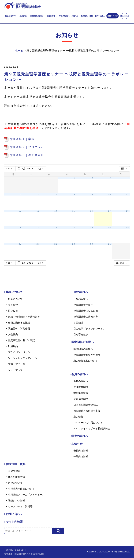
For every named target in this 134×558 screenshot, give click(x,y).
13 (37, 211)
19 (20, 227)
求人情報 (78, 416)
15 (73, 211)
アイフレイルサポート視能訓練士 (91, 428)
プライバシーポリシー (20, 352)
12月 (10, 169)
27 (37, 244)
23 (91, 227)
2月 (41, 169)
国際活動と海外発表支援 (86, 410)
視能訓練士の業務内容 (85, 316)
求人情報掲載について (85, 360)
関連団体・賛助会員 (19, 328)
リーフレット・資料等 (20, 506)
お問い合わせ (100, 16)
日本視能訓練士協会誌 (85, 404)
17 (109, 211)
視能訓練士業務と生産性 (86, 354)
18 (127, 211)
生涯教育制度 (80, 387)
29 (73, 244)
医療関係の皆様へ (37, 16)
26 (20, 244)
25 (127, 227)
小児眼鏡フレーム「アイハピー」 (26, 494)
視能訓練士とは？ (83, 304)
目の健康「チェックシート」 (89, 328)
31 (109, 244)
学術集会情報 (80, 393)
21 (55, 227)
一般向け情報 (80, 456)
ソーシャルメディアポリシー (24, 358)
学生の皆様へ (64, 16)
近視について (15, 482)
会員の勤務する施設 (19, 322)
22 (73, 227)
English (124, 16)
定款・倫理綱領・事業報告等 (24, 316)
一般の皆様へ (23, 16)
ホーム (19, 50)
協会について (10, 16)
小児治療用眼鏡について (21, 488)
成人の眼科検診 (16, 476)
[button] (121, 263)
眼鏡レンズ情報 (16, 500)
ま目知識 (78, 322)
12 (20, 211)
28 (55, 244)
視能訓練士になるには (85, 310)
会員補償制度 (80, 398)
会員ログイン (112, 16)
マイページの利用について (88, 422)
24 (109, 227)
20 (37, 227)
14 (55, 211)
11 (127, 194)
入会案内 (13, 334)
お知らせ (75, 16)
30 (91, 244)
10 (109, 194)
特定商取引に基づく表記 (21, 340)
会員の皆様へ (51, 16)
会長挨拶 (13, 304)
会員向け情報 (80, 450)
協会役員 (13, 310)
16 (91, 211)
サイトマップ (15, 370)
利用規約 (13, 346)
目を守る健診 (80, 334)
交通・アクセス (16, 364)
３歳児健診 (14, 471)
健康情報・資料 (87, 16)
